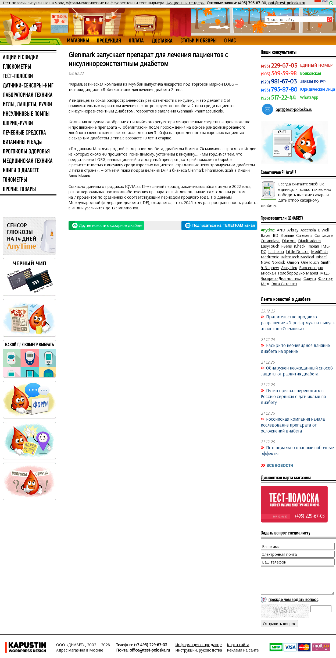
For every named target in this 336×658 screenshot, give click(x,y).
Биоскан (268, 273)
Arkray (292, 230)
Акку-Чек (289, 267)
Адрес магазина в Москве (79, 650)
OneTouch (310, 262)
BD (275, 235)
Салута (309, 278)
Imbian (313, 246)
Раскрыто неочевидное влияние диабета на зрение (295, 348)
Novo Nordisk (273, 262)
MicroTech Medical (297, 256)
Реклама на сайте (243, 650)
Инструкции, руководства (198, 650)
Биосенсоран (311, 267)
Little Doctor (297, 251)
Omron (293, 262)
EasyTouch (270, 246)
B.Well (323, 230)
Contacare (323, 235)
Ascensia (308, 230)
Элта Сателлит (284, 283)
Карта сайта (238, 644)
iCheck (299, 246)
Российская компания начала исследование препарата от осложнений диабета (293, 425)
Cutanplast (270, 240)
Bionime (287, 235)
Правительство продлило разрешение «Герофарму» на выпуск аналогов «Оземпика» (298, 322)
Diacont (289, 240)
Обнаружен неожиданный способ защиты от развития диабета (297, 370)
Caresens (304, 235)
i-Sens (286, 246)
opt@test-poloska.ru (286, 2)
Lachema (276, 251)
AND (281, 230)
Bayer (266, 235)
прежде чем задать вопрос (293, 599)
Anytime (268, 230)
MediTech (319, 251)
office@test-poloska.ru (150, 650)
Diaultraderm (309, 240)
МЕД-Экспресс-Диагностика (295, 275)
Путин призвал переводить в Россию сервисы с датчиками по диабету (293, 396)
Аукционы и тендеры (185, 2)
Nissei (321, 256)
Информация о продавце (198, 644)
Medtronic (270, 256)
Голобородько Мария (298, 273)
